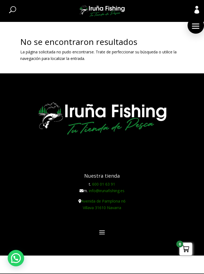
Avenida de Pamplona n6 (103, 201)
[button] (196, 25)
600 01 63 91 (103, 184)
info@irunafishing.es (106, 190)
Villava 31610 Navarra (102, 207)
